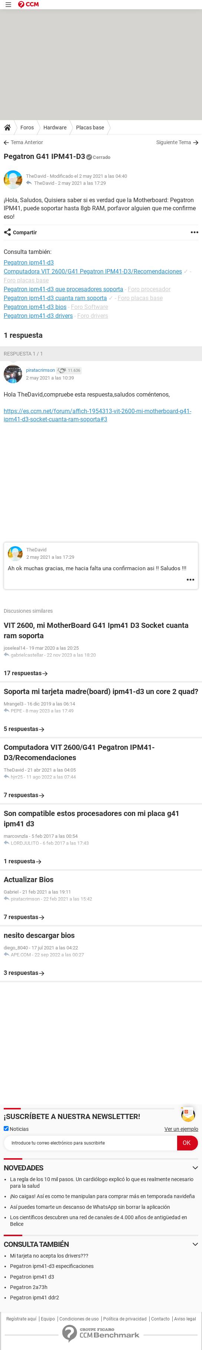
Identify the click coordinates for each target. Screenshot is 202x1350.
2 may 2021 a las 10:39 (50, 378)
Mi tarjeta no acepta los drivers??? (49, 1256)
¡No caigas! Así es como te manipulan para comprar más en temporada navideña (102, 1196)
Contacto (160, 1319)
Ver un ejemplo (181, 1129)
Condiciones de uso (79, 1319)
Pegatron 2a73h (29, 1287)
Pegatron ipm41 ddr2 (34, 1297)
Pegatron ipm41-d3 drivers (38, 315)
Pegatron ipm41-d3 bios (35, 306)
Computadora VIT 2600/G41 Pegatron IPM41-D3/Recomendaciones (93, 271)
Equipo (48, 1319)
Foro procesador (149, 289)
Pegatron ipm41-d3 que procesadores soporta (63, 289)
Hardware (54, 127)
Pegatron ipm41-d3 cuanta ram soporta (55, 298)
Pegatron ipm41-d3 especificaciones (52, 1266)
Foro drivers (92, 315)
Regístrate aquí (21, 1319)
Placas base (90, 127)
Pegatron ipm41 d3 (32, 1277)
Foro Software (89, 306)
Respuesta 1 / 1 (23, 354)
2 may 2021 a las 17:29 (82, 183)
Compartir (25, 232)
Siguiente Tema (173, 142)
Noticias (16, 1129)
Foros (27, 127)
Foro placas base (26, 280)
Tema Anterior (27, 142)
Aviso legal (185, 1319)
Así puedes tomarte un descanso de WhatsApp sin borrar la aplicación (90, 1207)
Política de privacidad (125, 1319)
